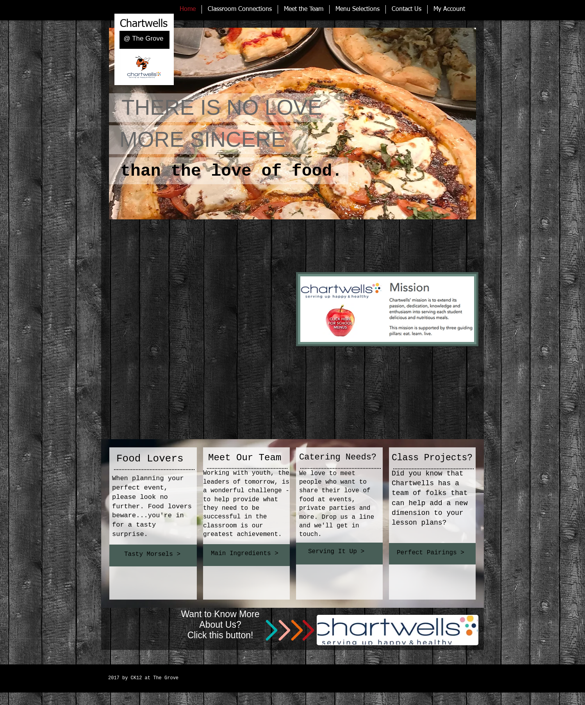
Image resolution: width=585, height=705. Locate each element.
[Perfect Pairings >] (432, 552)
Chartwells (144, 24)
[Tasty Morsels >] (153, 554)
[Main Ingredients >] (246, 554)
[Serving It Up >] (338, 551)
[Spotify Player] (282, 669)
